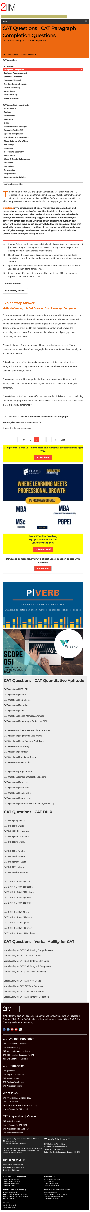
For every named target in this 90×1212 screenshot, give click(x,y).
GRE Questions (49, 1181)
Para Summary (10, 95)
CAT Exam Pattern (10, 1102)
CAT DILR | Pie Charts (14, 826)
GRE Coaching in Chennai (52, 1179)
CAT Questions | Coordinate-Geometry (21, 757)
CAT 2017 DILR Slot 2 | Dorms (17, 903)
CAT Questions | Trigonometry (18, 771)
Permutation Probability (15, 177)
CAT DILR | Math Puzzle (15, 861)
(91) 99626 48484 (16, 1165)
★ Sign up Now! (43, 549)
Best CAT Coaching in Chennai (15, 1059)
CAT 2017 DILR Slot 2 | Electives (19, 892)
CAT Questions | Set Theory (16, 746)
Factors (7, 112)
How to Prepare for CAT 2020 (15, 1125)
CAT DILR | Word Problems (16, 836)
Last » (63, 439)
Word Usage (9, 91)
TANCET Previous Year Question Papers (15, 1196)
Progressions (10, 173)
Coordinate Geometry (14, 152)
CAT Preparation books (12, 1086)
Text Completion (11, 98)
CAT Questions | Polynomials (17, 793)
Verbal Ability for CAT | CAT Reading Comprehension (28, 950)
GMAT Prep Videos (9, 1185)
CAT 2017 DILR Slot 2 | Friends (18, 917)
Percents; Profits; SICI (14, 130)
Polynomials (9, 170)
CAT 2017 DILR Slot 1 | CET (16, 922)
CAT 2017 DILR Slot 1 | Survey (18, 928)
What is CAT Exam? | (11, 1105)
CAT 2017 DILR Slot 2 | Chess (17, 897)
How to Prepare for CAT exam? (15, 1109)
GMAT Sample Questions (11, 1183)
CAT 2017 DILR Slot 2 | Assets (18, 881)
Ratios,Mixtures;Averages (15, 126)
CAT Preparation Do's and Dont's (16, 1129)
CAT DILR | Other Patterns (16, 872)
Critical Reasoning (12, 87)
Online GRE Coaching (51, 1183)
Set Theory (9, 144)
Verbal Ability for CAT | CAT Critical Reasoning (25, 971)
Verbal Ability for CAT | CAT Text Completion (24, 991)
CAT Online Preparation (12, 1121)
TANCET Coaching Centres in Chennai (15, 1194)
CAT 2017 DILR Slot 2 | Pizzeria (18, 887)
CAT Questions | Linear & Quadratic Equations (25, 777)
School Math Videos (9, 1207)
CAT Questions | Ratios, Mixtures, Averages (24, 716)
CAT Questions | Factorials (16, 705)
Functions (8, 163)
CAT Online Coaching (13, 184)
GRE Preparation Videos (51, 1185)
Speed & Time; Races (13, 134)
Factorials (8, 119)
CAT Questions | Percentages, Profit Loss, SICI (25, 721)
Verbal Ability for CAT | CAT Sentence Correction (26, 997)
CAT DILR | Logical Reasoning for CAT (18, 1055)
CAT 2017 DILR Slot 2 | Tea (16, 912)
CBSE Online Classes (50, 1192)
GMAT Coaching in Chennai (12, 1181)
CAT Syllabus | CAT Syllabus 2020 (17, 1098)
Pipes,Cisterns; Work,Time (16, 141)
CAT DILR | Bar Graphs (14, 851)
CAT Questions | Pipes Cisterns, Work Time (24, 741)
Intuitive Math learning (10, 1205)
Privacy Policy (7, 1143)
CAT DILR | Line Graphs (14, 842)
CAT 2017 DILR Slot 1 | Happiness (19, 933)
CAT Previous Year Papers (13, 1082)
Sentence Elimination (13, 80)
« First (22, 439)
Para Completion (20, 54)
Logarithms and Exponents (16, 137)
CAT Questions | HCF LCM (16, 689)
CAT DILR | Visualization (15, 867)
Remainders (9, 116)
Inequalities (9, 166)
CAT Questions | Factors (15, 694)
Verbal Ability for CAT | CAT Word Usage (22, 981)
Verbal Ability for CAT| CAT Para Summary (23, 986)
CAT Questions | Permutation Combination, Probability (29, 803)
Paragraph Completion (43, 70)
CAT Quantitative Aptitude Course (16, 1051)
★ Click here (43, 568)
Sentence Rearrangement (15, 73)
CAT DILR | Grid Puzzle (14, 856)
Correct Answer (13, 283)
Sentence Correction (13, 77)
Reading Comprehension (15, 84)
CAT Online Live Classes (13, 1133)
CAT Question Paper (11, 1078)
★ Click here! (42, 457)
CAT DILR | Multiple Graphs (16, 831)
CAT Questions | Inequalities (17, 787)
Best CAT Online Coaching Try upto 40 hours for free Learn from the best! (43, 539)
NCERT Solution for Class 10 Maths (55, 1194)
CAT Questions (8, 54)
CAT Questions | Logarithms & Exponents (23, 735)
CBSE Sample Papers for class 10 (54, 1196)
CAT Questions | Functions (16, 782)
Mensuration (9, 155)
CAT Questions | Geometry (16, 751)
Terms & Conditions (19, 1143)
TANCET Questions (9, 1198)
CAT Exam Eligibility (28, 1105)
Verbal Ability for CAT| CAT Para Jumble (22, 955)
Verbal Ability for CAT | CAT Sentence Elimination (26, 961)
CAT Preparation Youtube (13, 1074)
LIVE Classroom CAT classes (14, 1044)
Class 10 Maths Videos (51, 1198)
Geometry (8, 148)
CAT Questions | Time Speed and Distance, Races (27, 730)
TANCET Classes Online (10, 1192)
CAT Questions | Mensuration (17, 762)
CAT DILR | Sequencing (14, 820)
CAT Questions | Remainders (17, 700)
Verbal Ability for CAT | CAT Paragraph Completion (27, 966)
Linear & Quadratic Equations (17, 159)
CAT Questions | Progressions (17, 798)
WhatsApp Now (18, 1167)
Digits (6, 123)
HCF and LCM (10, 108)
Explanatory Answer (15, 291)
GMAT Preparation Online (11, 1179)
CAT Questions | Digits (14, 710)
